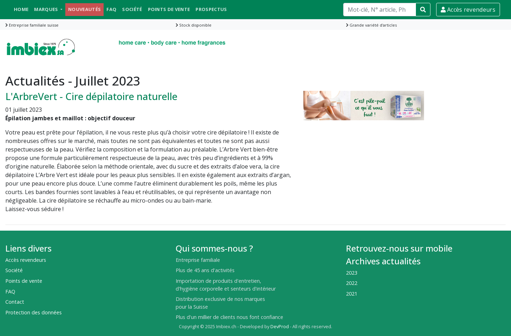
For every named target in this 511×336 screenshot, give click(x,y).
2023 (351, 272)
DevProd (279, 327)
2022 (351, 283)
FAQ (111, 9)
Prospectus (211, 9)
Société (132, 9)
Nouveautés (84, 9)
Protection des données (33, 312)
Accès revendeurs (468, 9)
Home (21, 9)
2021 (351, 293)
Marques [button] (46, 9)
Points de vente (169, 9)
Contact (14, 301)
